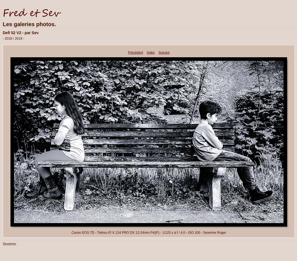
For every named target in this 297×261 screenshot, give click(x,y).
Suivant (163, 53)
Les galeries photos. (29, 24)
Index (151, 53)
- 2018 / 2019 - (13, 38)
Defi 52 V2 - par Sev (21, 33)
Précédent (135, 53)
